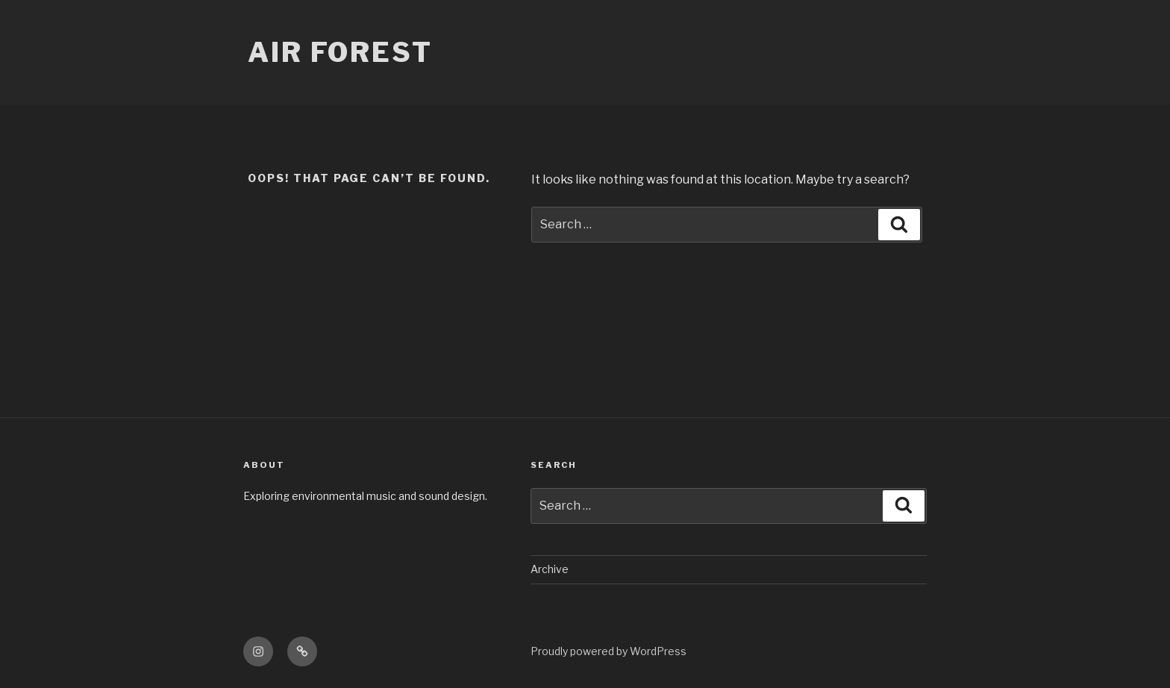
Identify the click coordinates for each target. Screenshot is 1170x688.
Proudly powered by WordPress (608, 651)
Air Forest (340, 52)
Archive (550, 569)
